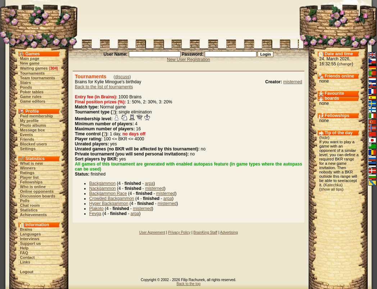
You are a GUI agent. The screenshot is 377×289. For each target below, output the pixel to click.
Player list (29, 177)
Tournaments (32, 73)
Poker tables (32, 92)
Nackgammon (102, 188)
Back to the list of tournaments (104, 86)
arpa (149, 183)
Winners (28, 168)
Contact (27, 257)
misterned (292, 81)
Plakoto (96, 208)
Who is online (33, 187)
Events (26, 134)
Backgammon (102, 183)
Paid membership (36, 116)
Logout (26, 272)
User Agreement (152, 232)
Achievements (33, 215)
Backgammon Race (108, 193)
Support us (30, 243)
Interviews (30, 239)
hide (324, 137)
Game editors (32, 101)
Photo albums (33, 125)
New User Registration (188, 59)
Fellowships (31, 182)
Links (25, 262)
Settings (28, 148)
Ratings (27, 173)
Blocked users (33, 144)
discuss (122, 76)
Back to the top (189, 284)
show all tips (331, 189)
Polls (24, 201)
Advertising (229, 232)
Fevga (95, 213)
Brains (26, 229)
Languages (30, 234)
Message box (32, 130)
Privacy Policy (179, 232)
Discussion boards (37, 196)
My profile (29, 120)
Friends (27, 139)
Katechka (333, 185)
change (345, 64)
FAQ (24, 253)
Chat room (30, 205)
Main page (30, 58)
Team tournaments (37, 78)
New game (30, 63)
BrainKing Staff (206, 232)
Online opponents (37, 191)
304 (53, 68)
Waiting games (34, 68)
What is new (31, 163)
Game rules (31, 96)
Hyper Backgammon (108, 203)
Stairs (25, 82)
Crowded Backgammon (111, 198)
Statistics (29, 210)
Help (24, 248)
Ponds (26, 87)
